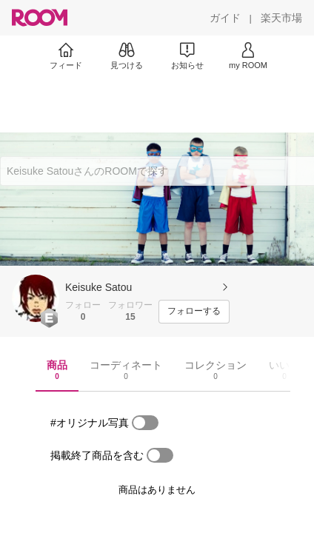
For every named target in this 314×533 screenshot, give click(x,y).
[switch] (145, 422)
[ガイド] (225, 17)
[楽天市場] (281, 17)
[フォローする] (194, 312)
